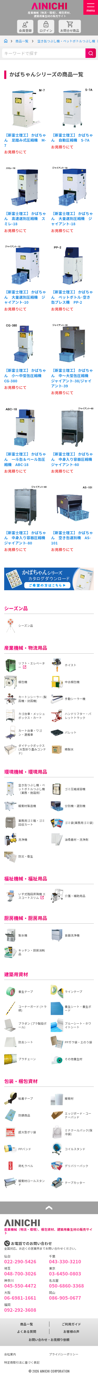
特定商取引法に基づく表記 (21, 1362)
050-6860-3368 (66, 1285)
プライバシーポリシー (64, 1354)
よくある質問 (26, 1331)
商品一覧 (21, 41)
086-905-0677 (65, 1297)
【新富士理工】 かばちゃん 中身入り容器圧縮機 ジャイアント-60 (72, 459)
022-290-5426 (20, 1261)
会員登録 (25, 30)
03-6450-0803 (65, 1273)
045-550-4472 (20, 1285)
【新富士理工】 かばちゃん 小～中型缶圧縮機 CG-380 (25, 375)
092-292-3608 (20, 1309)
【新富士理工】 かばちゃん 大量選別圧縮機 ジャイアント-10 (25, 297)
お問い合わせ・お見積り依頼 (48, 1339)
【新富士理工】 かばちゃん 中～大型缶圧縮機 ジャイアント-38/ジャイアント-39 (72, 378)
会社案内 (10, 1354)
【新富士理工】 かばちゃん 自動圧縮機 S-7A (72, 138)
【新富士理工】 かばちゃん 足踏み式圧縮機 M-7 (25, 140)
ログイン (45, 30)
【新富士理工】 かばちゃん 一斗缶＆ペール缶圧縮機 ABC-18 (25, 459)
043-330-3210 (65, 1261)
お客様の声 (71, 1331)
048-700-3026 (20, 1273)
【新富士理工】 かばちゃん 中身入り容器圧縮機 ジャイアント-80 (25, 537)
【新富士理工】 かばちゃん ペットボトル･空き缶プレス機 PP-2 (72, 297)
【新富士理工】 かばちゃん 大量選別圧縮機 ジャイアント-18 (72, 218)
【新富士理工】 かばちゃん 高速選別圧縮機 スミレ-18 (25, 218)
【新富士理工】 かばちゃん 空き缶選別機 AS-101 (72, 537)
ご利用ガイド (71, 1324)
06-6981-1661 (20, 1297)
